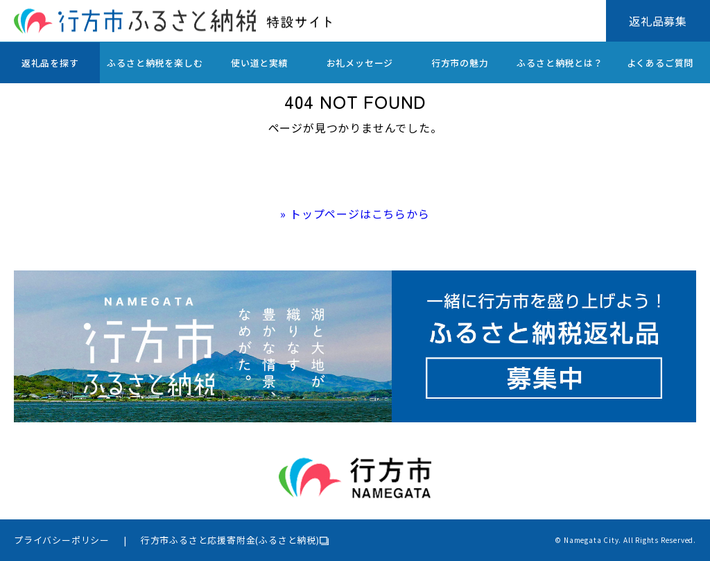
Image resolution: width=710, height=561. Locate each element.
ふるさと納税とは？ (560, 62)
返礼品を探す (50, 62)
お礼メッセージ (360, 62)
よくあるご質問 (660, 62)
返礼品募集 (658, 20)
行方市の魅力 (460, 62)
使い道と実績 (259, 62)
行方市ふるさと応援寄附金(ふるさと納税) (230, 539)
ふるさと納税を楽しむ (154, 62)
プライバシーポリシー (62, 539)
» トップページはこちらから (354, 213)
